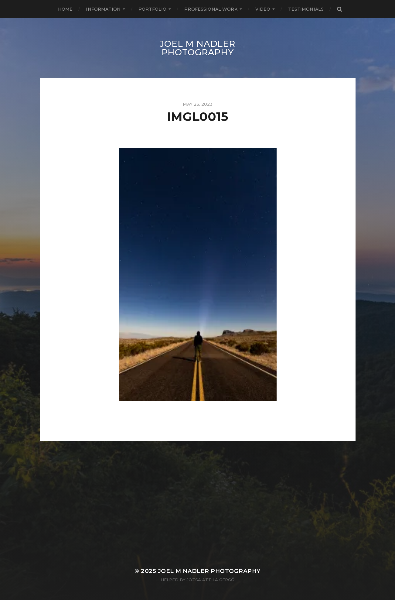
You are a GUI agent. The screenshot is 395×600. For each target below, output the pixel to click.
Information (103, 9)
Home (65, 9)
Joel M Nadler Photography (197, 48)
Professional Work (210, 9)
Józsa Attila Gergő (210, 579)
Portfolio (152, 9)
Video (263, 9)
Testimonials (306, 9)
